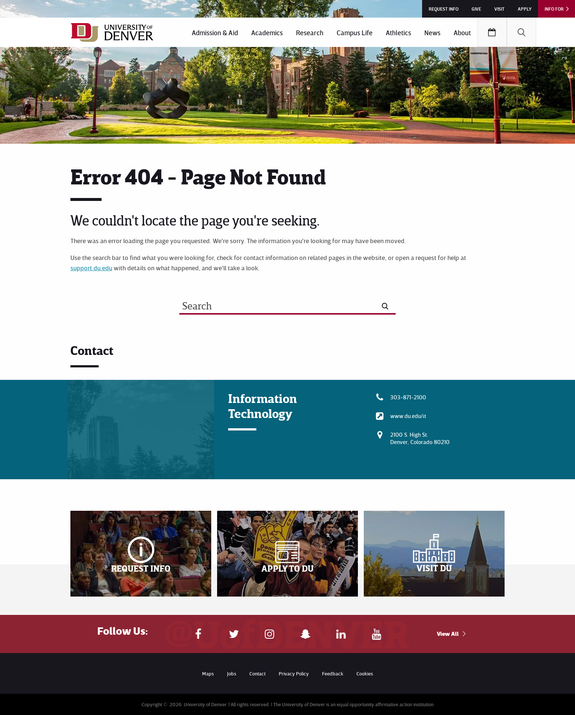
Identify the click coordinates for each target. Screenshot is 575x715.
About (462, 32)
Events (492, 32)
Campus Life (355, 32)
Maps (208, 673)
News (432, 32)
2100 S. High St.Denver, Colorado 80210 (420, 438)
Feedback (332, 673)
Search (521, 32)
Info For (554, 9)
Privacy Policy (294, 673)
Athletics (398, 32)
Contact (257, 673)
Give (476, 9)
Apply (524, 9)
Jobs (231, 673)
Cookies (364, 673)
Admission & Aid (215, 32)
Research (309, 32)
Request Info (443, 9)
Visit (499, 9)
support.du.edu (91, 268)
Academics (267, 32)
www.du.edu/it (408, 415)
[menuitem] (215, 32)
